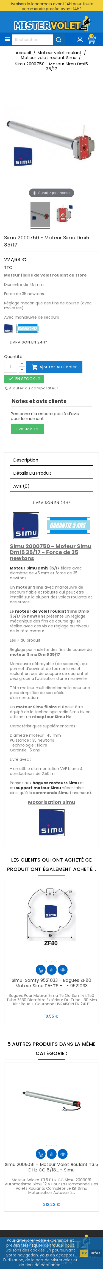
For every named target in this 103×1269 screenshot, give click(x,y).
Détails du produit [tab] (32, 473)
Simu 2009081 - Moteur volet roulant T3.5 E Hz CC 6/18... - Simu (51, 1167)
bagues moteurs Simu (55, 783)
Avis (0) (21, 486)
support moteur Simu (38, 788)
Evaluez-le (27, 428)
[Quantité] (10, 367)
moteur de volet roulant (40, 611)
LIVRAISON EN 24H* (28, 342)
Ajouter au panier (54, 367)
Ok (84, 1253)
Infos (95, 1253)
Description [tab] (25, 460)
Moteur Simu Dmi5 (29, 568)
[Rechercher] (38, 39)
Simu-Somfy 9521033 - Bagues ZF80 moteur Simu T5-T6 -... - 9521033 (51, 983)
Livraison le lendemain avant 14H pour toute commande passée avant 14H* (51, 6)
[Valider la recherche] (59, 39)
